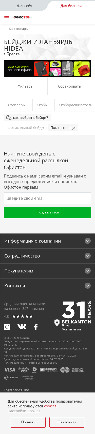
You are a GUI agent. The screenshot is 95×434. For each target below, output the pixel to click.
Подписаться (47, 212)
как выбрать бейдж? (30, 117)
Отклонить (67, 422)
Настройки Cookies (24, 411)
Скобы (42, 105)
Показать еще (62, 127)
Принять (28, 422)
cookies (50, 406)
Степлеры (17, 105)
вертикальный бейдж (25, 127)
